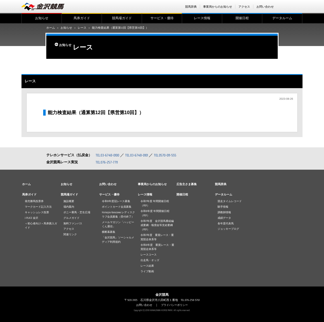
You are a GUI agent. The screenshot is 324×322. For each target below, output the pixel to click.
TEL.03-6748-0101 (141, 155)
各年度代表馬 (226, 223)
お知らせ (41, 18)
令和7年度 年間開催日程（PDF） (155, 203)
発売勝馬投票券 (34, 201)
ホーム (50, 28)
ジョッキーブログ (228, 229)
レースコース (149, 254)
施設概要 (68, 201)
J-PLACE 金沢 (31, 218)
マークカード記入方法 (38, 207)
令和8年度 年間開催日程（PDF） (155, 213)
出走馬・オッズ (150, 260)
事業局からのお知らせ (217, 7)
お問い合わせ (265, 7)
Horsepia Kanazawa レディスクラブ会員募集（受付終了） (118, 214)
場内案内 (68, 207)
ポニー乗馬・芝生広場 (76, 212)
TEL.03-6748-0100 (108, 155)
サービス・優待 (162, 18)
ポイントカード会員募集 (116, 207)
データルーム (282, 18)
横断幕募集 (108, 232)
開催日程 (242, 18)
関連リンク (70, 234)
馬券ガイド (82, 18)
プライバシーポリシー (175, 305)
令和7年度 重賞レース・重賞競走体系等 (157, 237)
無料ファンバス (72, 223)
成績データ (224, 218)
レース (82, 28)
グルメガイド (71, 218)
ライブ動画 (147, 271)
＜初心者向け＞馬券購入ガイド (41, 225)
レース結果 (147, 266)
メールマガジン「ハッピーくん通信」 (118, 224)
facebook (283, 6)
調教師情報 (224, 212)
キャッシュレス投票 (37, 212)
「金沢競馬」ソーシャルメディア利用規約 (118, 239)
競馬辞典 (191, 7)
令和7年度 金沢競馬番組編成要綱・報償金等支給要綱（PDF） (157, 225)
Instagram (300, 6)
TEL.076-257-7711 (108, 162)
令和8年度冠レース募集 (116, 201)
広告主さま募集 (186, 184)
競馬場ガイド (122, 18)
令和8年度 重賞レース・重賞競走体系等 (157, 247)
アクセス (244, 7)
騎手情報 (223, 207)
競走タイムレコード (230, 201)
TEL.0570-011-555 (172, 155)
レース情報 (202, 18)
